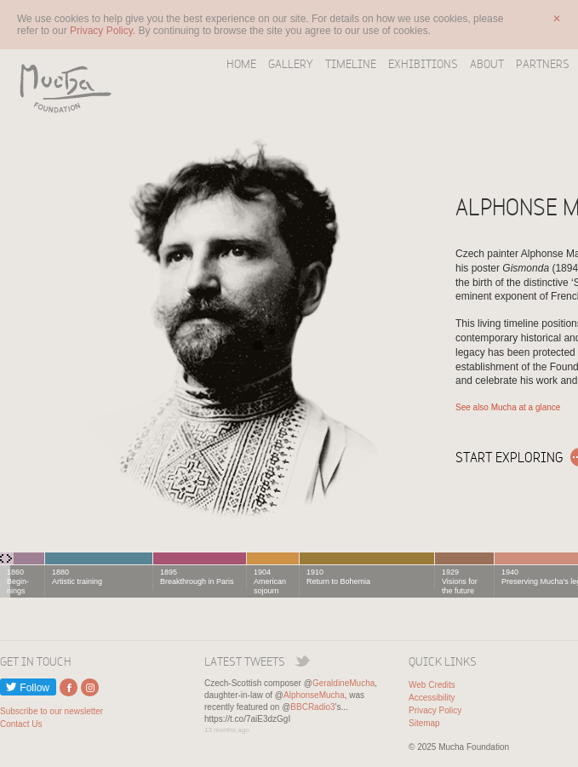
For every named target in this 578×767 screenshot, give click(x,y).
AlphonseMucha (314, 695)
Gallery (290, 64)
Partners (542, 64)
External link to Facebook (68, 687)
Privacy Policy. (104, 31)
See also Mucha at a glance (507, 407)
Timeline (350, 64)
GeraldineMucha (343, 683)
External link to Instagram (90, 687)
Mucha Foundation (59, 87)
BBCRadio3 (312, 707)
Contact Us (21, 724)
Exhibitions (423, 64)
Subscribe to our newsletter (51, 711)
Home (241, 64)
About (487, 64)
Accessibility (432, 697)
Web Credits (432, 685)
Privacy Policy (435, 710)
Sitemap (424, 723)
